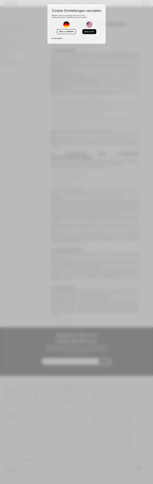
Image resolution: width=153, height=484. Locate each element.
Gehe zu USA (89, 31)
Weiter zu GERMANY (66, 31)
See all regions (57, 38)
